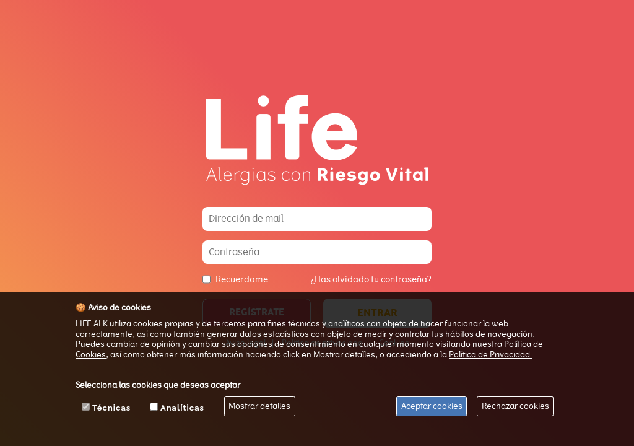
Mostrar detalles (259, 406)
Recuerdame (241, 279)
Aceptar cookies (431, 406)
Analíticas (182, 408)
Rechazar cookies (515, 406)
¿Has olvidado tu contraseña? (371, 279)
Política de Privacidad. (490, 354)
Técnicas (111, 408)
